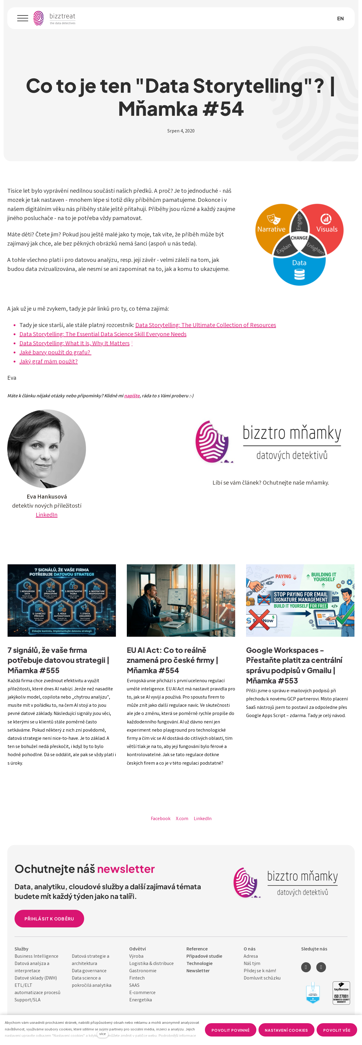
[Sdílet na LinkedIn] (203, 819)
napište (132, 396)
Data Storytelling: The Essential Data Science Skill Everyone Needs (102, 334)
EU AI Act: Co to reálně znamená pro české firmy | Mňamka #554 (173, 659)
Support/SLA (28, 1000)
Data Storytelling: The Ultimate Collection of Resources (205, 325)
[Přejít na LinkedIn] (306, 967)
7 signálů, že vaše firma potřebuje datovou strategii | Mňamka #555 (59, 659)
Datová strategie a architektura (90, 960)
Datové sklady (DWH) (36, 978)
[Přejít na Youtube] (321, 967)
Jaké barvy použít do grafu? (55, 353)
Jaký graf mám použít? (48, 362)
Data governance (89, 971)
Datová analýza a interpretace (32, 967)
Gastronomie (142, 971)
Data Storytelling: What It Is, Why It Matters (74, 343)
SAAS (134, 985)
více (102, 1034)
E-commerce (142, 993)
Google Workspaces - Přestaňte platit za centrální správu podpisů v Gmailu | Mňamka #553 (294, 664)
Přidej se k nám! (260, 971)
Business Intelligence (36, 956)
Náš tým (252, 963)
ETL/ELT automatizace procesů (38, 989)
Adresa (251, 956)
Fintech (137, 978)
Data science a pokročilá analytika (91, 982)
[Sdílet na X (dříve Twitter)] (182, 819)
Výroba (136, 956)
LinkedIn (47, 515)
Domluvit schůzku (262, 978)
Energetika (140, 1000)
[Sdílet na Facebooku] (160, 819)
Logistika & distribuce (151, 963)
